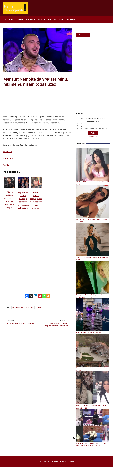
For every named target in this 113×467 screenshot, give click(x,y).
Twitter (6, 165)
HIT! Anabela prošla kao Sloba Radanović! (20, 323)
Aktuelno (9, 19)
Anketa (19, 19)
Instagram (8, 158)
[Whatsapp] (44, 296)
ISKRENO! (71, 19)
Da (81, 124)
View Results (93, 136)
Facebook (7, 152)
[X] (31, 296)
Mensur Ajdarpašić (18, 307)
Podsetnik (30, 19)
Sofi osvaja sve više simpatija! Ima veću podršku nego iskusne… (36, 196)
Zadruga (38, 307)
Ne (81, 126)
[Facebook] (27, 296)
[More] (48, 296)
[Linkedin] (35, 296)
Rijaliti (41, 19)
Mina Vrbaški (30, 307)
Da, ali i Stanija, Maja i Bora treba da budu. (93, 128)
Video (61, 19)
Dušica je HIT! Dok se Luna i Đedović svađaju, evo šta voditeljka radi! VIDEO (56, 325)
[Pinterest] (40, 296)
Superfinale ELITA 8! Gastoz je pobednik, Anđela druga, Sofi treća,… (23, 196)
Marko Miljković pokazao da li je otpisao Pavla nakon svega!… (9, 195)
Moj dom (52, 19)
